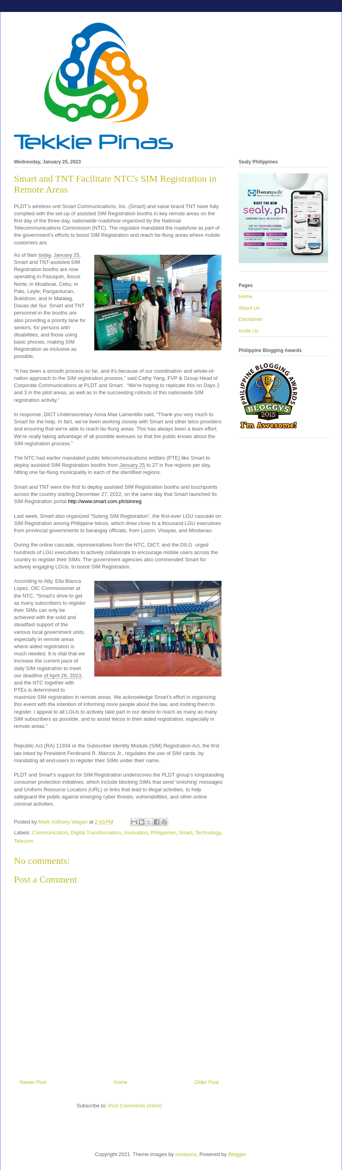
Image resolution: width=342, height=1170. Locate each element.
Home (121, 1082)
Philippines (163, 833)
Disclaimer (251, 319)
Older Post (206, 1082)
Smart (185, 833)
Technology (208, 833)
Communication (50, 833)
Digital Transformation (96, 833)
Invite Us (249, 331)
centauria (185, 1154)
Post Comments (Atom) (135, 1106)
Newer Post (33, 1082)
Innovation (136, 833)
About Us (249, 308)
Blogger (237, 1154)
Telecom (23, 841)
